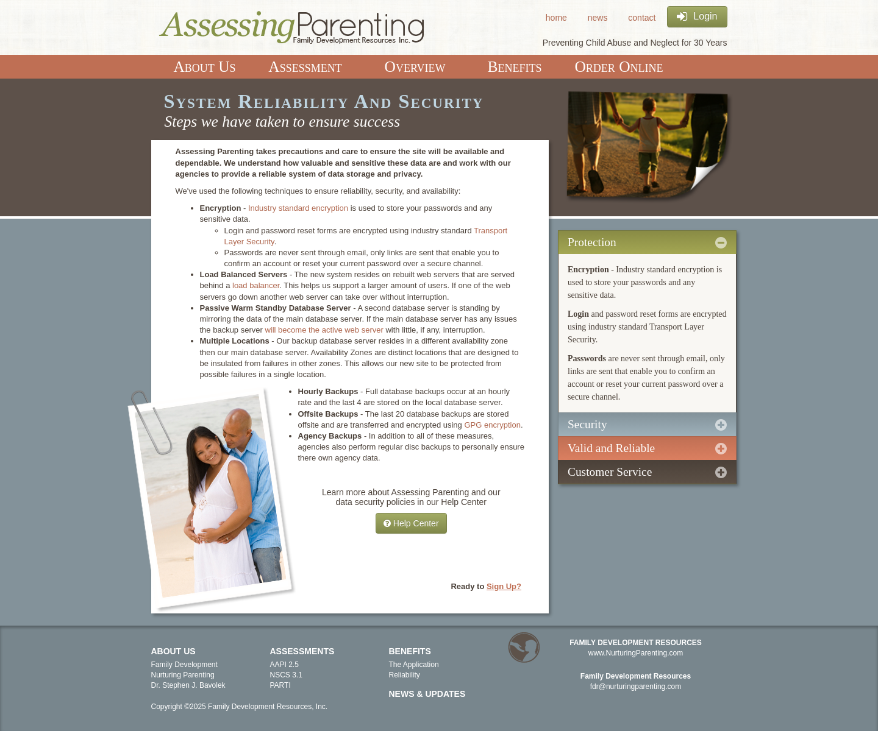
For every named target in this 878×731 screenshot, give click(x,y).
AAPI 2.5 (284, 664)
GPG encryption (492, 424)
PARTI (280, 685)
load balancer (255, 285)
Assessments (302, 651)
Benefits (515, 67)
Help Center (411, 523)
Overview (415, 67)
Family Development (184, 664)
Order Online (618, 67)
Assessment (304, 67)
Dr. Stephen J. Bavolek (188, 685)
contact (641, 18)
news (598, 18)
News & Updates (427, 694)
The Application (414, 664)
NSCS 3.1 (286, 675)
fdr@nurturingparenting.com (636, 686)
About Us (204, 67)
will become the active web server (325, 329)
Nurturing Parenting (183, 675)
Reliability (404, 675)
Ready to (486, 586)
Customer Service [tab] (647, 472)
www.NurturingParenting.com (635, 653)
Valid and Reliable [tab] (647, 448)
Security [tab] (647, 424)
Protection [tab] (647, 242)
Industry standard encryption (299, 208)
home (556, 18)
